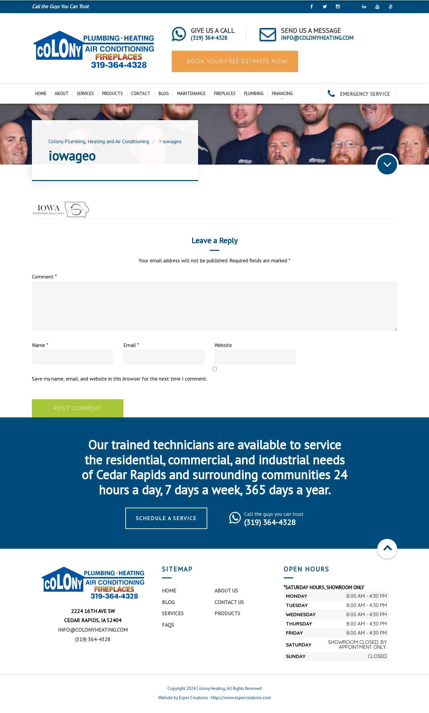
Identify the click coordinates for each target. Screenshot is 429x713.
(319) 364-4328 (93, 639)
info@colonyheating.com (93, 629)
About (61, 93)
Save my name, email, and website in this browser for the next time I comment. (119, 378)
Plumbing (254, 93)
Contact (140, 93)
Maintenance (191, 93)
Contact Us (229, 602)
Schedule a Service (166, 518)
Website (223, 345)
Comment (44, 276)
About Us (226, 590)
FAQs (168, 624)
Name (40, 345)
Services (85, 93)
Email (131, 345)
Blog (164, 93)
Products (112, 93)
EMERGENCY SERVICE (359, 94)
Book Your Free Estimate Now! (236, 61)
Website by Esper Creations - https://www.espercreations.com (214, 697)
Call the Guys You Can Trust (60, 6)
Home (40, 93)
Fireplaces (225, 93)
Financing (282, 93)
